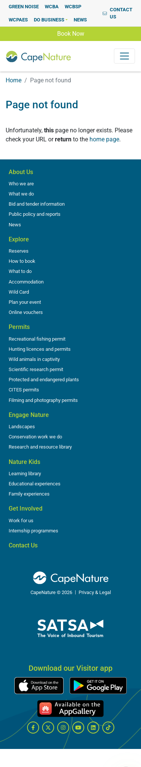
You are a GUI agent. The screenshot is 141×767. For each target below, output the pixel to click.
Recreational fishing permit (37, 339)
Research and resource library (40, 447)
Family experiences (29, 494)
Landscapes (22, 426)
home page (104, 139)
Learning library (25, 473)
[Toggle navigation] (124, 56)
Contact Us (23, 545)
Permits (19, 326)
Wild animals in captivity (34, 359)
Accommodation (26, 282)
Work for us (21, 520)
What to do (20, 271)
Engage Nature (29, 414)
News (15, 224)
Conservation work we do (35, 437)
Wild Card (19, 292)
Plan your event (25, 302)
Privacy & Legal (95, 592)
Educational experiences (35, 484)
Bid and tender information (37, 204)
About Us (21, 172)
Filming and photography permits (43, 400)
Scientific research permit (36, 369)
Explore (19, 239)
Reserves (19, 251)
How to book (22, 261)
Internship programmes (33, 531)
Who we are (21, 183)
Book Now (70, 33)
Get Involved (25, 508)
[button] (51, 19)
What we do (21, 194)
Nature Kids (24, 461)
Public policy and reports (35, 214)
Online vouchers (26, 312)
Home (13, 80)
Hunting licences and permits (40, 349)
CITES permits (24, 390)
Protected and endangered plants (44, 379)
